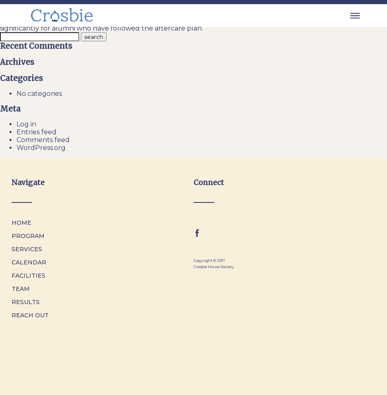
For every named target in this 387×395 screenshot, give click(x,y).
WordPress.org (41, 148)
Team (21, 289)
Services (27, 249)
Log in (26, 124)
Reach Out (30, 315)
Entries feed (37, 132)
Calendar (29, 262)
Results (26, 302)
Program (28, 236)
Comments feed (43, 140)
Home (21, 222)
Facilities (28, 275)
